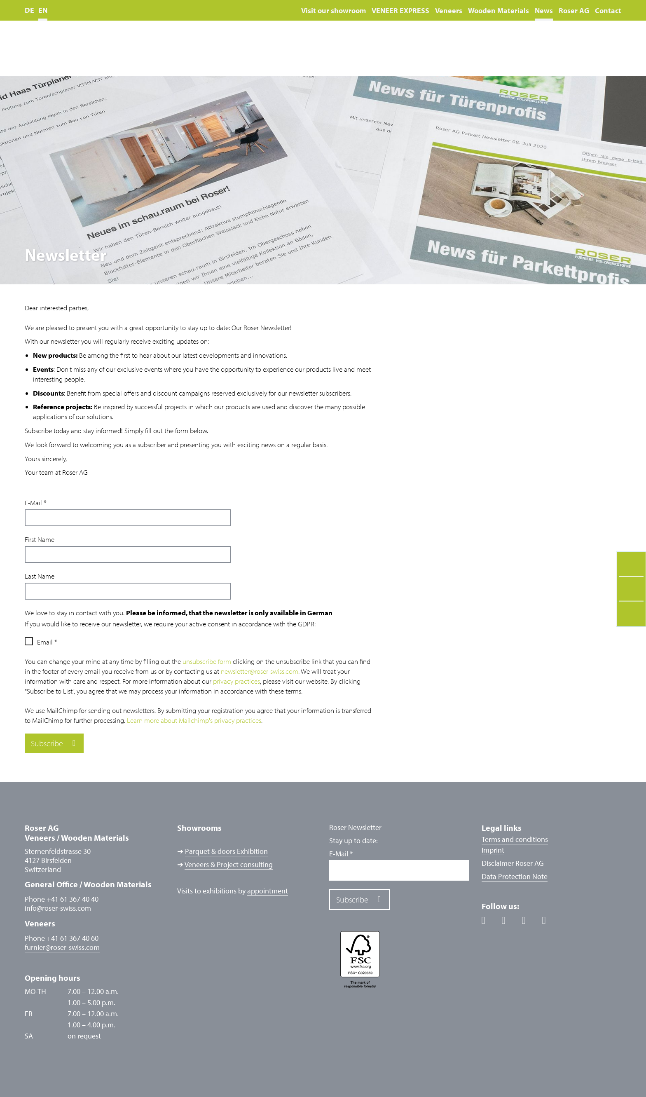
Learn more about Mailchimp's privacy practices (194, 720)
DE (29, 10)
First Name (39, 539)
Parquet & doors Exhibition (226, 851)
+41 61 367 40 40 (72, 899)
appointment (267, 890)
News (544, 10)
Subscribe (47, 743)
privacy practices (236, 681)
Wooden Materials (498, 10)
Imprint (493, 850)
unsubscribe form (207, 661)
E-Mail (36, 502)
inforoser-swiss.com (58, 908)
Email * (47, 642)
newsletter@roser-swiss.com (259, 671)
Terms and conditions (515, 839)
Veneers (448, 10)
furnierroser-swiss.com (62, 947)
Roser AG (574, 10)
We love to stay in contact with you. (178, 612)
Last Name (39, 576)
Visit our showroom (333, 10)
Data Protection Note (515, 876)
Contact (608, 10)
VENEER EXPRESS (400, 10)
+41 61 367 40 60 (72, 938)
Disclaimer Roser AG (513, 863)
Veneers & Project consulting (229, 864)
